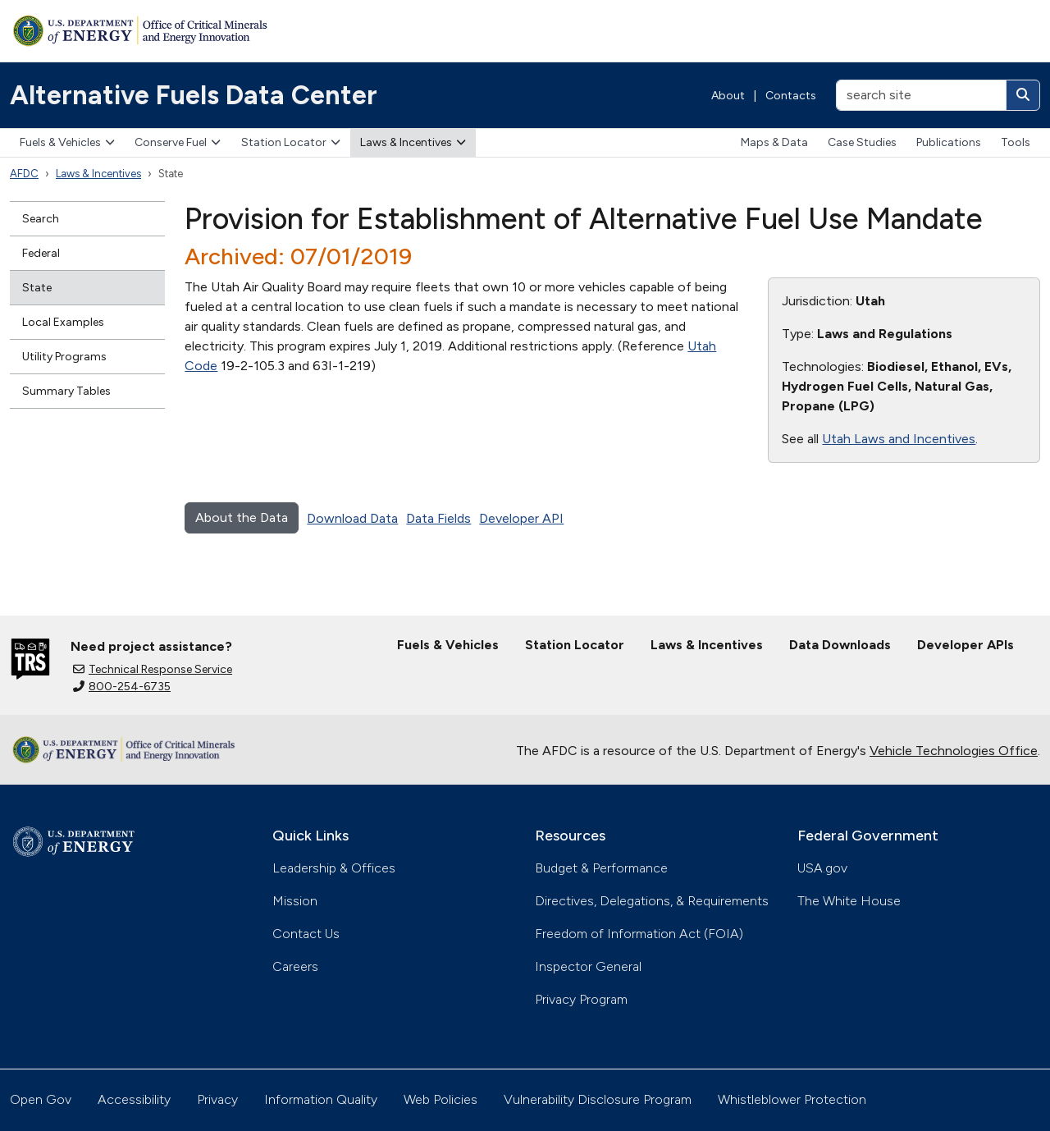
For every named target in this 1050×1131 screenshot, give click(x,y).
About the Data (241, 517)
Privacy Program (581, 999)
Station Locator (290, 142)
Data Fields (438, 518)
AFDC (24, 173)
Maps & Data (774, 142)
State (37, 288)
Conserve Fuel (178, 142)
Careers (295, 966)
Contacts (790, 96)
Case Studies (862, 142)
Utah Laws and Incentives (898, 438)
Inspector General (588, 966)
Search (40, 219)
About (728, 96)
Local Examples (63, 322)
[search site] (921, 95)
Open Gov (40, 1099)
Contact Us (306, 933)
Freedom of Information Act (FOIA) (639, 933)
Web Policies (440, 1099)
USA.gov (822, 868)
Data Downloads (840, 644)
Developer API (521, 518)
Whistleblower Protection (792, 1099)
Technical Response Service (152, 669)
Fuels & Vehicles (67, 142)
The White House (849, 901)
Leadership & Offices (333, 868)
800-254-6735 (122, 687)
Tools (1015, 142)
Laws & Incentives (413, 142)
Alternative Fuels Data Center (193, 95)
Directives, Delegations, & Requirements (652, 901)
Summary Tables (66, 391)
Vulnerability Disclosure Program (598, 1099)
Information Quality (320, 1099)
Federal (41, 253)
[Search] (1023, 95)
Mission (294, 901)
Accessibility (134, 1099)
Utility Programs (64, 357)
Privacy (217, 1099)
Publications (948, 142)
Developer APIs (965, 644)
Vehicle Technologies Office (954, 750)
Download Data (352, 518)
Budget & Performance (601, 868)
